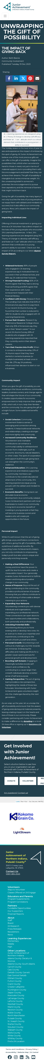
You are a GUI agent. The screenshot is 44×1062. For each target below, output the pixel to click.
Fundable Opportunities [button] (19, 908)
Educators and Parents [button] (20, 896)
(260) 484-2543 (13, 874)
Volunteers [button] (14, 887)
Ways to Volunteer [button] (16, 890)
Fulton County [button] (14, 981)
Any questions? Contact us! (16, 793)
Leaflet (18, 801)
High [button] (10, 947)
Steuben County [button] (15, 1027)
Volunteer (27, 781)
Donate (11, 781)
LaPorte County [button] (15, 1001)
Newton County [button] (15, 1010)
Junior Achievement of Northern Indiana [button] (18, 954)
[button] (10, 1057)
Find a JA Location (16, 1041)
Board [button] (10, 923)
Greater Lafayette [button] (16, 987)
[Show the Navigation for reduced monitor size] (5, 16)
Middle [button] (11, 944)
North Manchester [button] (16, 1015)
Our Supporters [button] (15, 911)
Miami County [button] (14, 1007)
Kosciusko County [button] (16, 995)
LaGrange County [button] (16, 998)
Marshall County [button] (15, 1004)
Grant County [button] (14, 984)
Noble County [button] (14, 1013)
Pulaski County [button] (15, 1018)
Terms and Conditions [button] (15, 1049)
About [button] (11, 918)
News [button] (10, 935)
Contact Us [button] (12, 871)
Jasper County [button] (14, 992)
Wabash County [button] (15, 1030)
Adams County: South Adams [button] (21, 964)
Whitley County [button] (15, 1038)
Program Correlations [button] (18, 902)
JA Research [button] (13, 926)
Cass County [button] (13, 970)
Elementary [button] (13, 941)
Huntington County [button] (17, 990)
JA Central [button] (34, 1052)
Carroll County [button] (14, 967)
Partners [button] (12, 906)
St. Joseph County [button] (16, 1021)
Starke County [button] (14, 1024)
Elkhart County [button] (15, 978)
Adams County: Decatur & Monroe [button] (20, 959)
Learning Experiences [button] (19, 938)
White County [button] (14, 1036)
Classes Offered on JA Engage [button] (22, 892)
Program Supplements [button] (18, 899)
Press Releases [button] (14, 929)
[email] (37, 79)
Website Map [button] (23, 1052)
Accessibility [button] (11, 1052)
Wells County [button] (14, 1033)
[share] (9, 79)
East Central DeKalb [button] (17, 975)
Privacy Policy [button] (31, 1049)
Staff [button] (10, 920)
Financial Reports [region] (16, 914)
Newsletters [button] (13, 932)
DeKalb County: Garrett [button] (19, 972)
